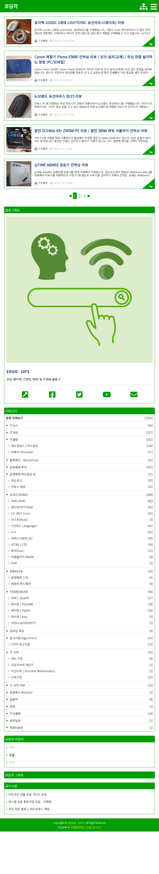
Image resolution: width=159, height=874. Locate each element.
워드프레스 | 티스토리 (82, 488)
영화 (81, 749)
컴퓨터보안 (81, 770)
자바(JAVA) (82, 543)
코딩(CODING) (81, 537)
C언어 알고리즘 (82, 687)
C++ (82, 574)
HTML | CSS (82, 587)
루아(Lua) (82, 593)
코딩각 (11, 6)
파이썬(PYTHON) (82, 550)
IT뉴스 (81, 468)
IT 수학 (81, 695)
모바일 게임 (81, 673)
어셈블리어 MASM (82, 599)
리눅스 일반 (82, 529)
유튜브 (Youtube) (82, 494)
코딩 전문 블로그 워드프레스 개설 (28, 851)
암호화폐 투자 (81, 510)
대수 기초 (82, 701)
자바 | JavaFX (82, 640)
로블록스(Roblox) (81, 735)
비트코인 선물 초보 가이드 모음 (27, 837)
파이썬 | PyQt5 (82, 653)
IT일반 (81, 475)
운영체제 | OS (82, 620)
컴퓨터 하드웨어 (82, 626)
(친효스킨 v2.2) (93, 870)
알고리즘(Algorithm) (81, 680)
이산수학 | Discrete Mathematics (82, 713)
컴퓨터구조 (81, 614)
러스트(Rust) (82, 562)
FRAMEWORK (81, 634)
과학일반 (81, 763)
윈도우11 (82, 523)
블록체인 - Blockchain (81, 502)
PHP (82, 606)
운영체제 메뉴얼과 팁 (81, 517)
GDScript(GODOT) (82, 665)
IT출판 (81, 482)
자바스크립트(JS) (82, 581)
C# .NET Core (82, 556)
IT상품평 (40, 40)
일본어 (81, 742)
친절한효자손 (77, 869)
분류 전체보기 (79, 460)
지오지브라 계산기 (82, 707)
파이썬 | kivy (82, 659)
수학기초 (82, 720)
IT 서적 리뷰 (81, 728)
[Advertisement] (79, 144)
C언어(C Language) (82, 568)
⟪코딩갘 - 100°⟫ (75, 865)
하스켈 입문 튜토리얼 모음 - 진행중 (29, 844)
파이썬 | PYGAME (82, 647)
